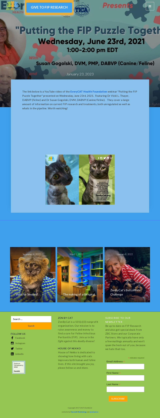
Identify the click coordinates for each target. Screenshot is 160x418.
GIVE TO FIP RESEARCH (49, 7)
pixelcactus (94, 412)
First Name (113, 373)
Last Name (113, 384)
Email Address (115, 361)
